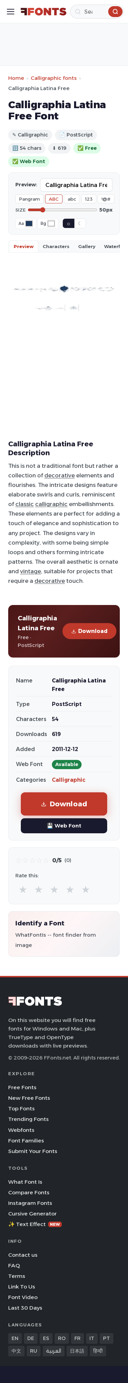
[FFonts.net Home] (43, 12)
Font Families (26, 1140)
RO (62, 1338)
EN (15, 1338)
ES (46, 1338)
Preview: (26, 185)
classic (24, 504)
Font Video (23, 1297)
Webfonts (21, 1130)
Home (16, 78)
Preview (23, 246)
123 (89, 199)
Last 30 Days (25, 1308)
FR (77, 1338)
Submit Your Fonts (32, 1151)
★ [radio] (22, 889)
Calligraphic (68, 780)
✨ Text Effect (35, 1224)
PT (106, 1338)
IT (91, 1338)
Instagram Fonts (30, 1203)
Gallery (86, 246)
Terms (16, 1276)
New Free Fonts (29, 1098)
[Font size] (62, 210)
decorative (59, 475)
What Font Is (25, 1182)
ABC (54, 199)
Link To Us (21, 1286)
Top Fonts (21, 1108)
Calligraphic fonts (54, 78)
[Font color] (29, 223)
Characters (56, 246)
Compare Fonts (28, 1192)
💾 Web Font (64, 825)
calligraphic (51, 504)
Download (89, 631)
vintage (30, 571)
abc (72, 199)
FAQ (14, 1265)
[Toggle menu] (10, 11)
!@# (106, 199)
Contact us (23, 1255)
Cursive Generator (32, 1213)
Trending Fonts (28, 1119)
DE (30, 1338)
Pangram (29, 199)
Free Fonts (22, 1087)
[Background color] (51, 223)
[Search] (97, 11)
